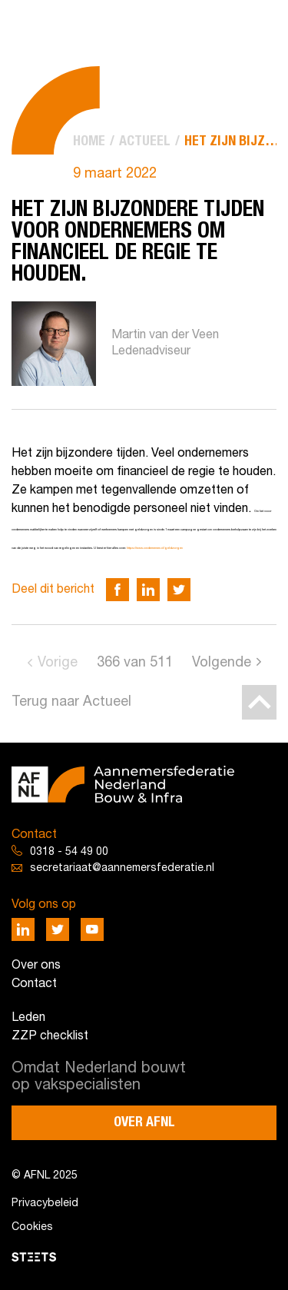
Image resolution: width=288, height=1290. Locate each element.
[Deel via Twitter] (178, 589)
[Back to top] (259, 702)
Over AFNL (144, 1122)
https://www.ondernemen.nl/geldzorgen (155, 548)
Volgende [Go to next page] (221, 663)
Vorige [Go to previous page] (58, 663)
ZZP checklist (50, 1036)
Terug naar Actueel (71, 702)
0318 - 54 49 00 (69, 852)
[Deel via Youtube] (92, 929)
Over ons (36, 965)
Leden (28, 1017)
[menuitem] (89, 141)
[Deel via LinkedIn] (148, 589)
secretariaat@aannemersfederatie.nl (122, 868)
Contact (34, 984)
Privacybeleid (45, 1204)
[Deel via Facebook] (117, 589)
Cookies (32, 1227)
